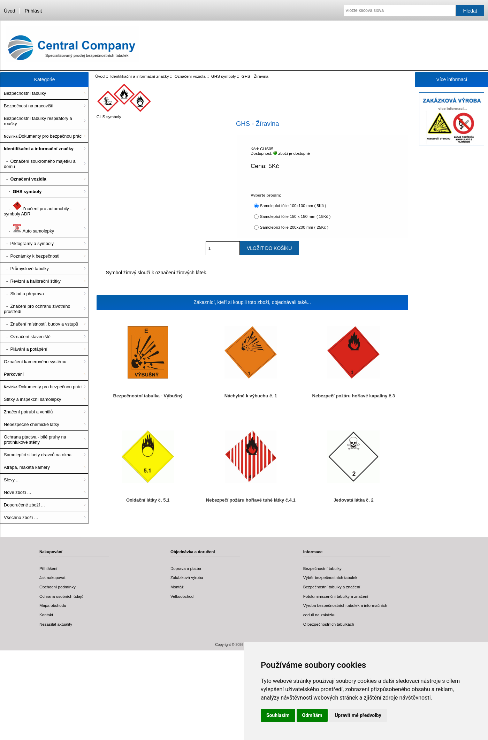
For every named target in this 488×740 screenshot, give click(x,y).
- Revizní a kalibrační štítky (32, 281)
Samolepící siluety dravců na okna (37, 454)
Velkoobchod (181, 596)
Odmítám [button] (312, 715)
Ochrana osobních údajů (61, 596)
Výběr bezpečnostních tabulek (330, 577)
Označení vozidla (190, 76)
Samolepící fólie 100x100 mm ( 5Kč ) (293, 205)
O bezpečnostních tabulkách (328, 624)
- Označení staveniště (27, 336)
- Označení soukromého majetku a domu (40, 164)
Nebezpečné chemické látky (31, 424)
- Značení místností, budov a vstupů (41, 324)
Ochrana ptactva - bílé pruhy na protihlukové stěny (35, 439)
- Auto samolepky (29, 229)
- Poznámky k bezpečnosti (31, 256)
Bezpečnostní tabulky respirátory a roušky (38, 121)
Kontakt (46, 614)
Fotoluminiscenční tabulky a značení (335, 596)
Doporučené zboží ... (24, 505)
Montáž (177, 587)
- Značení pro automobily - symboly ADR (38, 208)
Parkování (14, 374)
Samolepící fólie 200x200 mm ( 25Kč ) (294, 227)
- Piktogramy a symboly (29, 243)
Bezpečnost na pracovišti (28, 105)
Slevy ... (12, 479)
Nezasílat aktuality (55, 624)
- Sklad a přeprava (24, 293)
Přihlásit (33, 11)
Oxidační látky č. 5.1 (147, 500)
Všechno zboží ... (21, 517)
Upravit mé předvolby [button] (358, 715)
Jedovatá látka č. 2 (354, 500)
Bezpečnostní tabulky (25, 93)
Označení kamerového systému (35, 361)
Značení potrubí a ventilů (28, 411)
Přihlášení (48, 568)
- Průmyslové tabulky (26, 268)
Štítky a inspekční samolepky (32, 399)
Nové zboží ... (17, 492)
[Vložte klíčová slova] (399, 10)
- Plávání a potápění (25, 349)
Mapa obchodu (52, 605)
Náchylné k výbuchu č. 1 (250, 395)
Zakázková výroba (186, 577)
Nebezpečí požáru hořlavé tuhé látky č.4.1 (251, 500)
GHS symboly (223, 76)
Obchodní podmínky (57, 587)
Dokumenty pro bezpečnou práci (43, 136)
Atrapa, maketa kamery (27, 467)
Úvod (9, 11)
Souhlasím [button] (278, 715)
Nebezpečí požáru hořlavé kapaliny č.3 (353, 395)
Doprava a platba (185, 568)
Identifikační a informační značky (139, 76)
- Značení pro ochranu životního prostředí (37, 309)
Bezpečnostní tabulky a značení (331, 587)
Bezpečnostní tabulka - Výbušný (148, 395)
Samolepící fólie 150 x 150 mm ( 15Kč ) (295, 216)
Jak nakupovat (52, 577)
